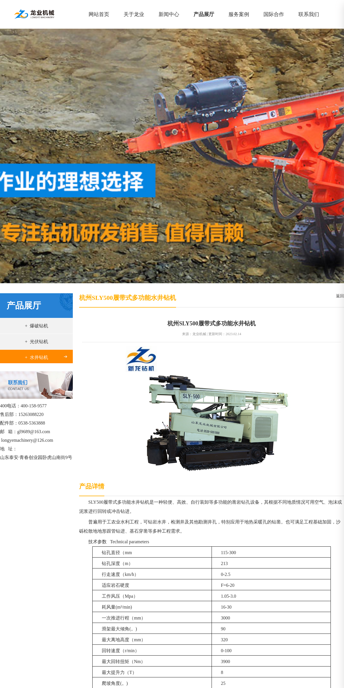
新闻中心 (169, 14)
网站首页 (99, 14)
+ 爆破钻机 (36, 325)
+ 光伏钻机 (36, 341)
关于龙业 (134, 14)
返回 (339, 296)
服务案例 (238, 14)
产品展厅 (204, 14)
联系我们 (308, 14)
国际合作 (273, 14)
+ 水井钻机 (36, 357)
